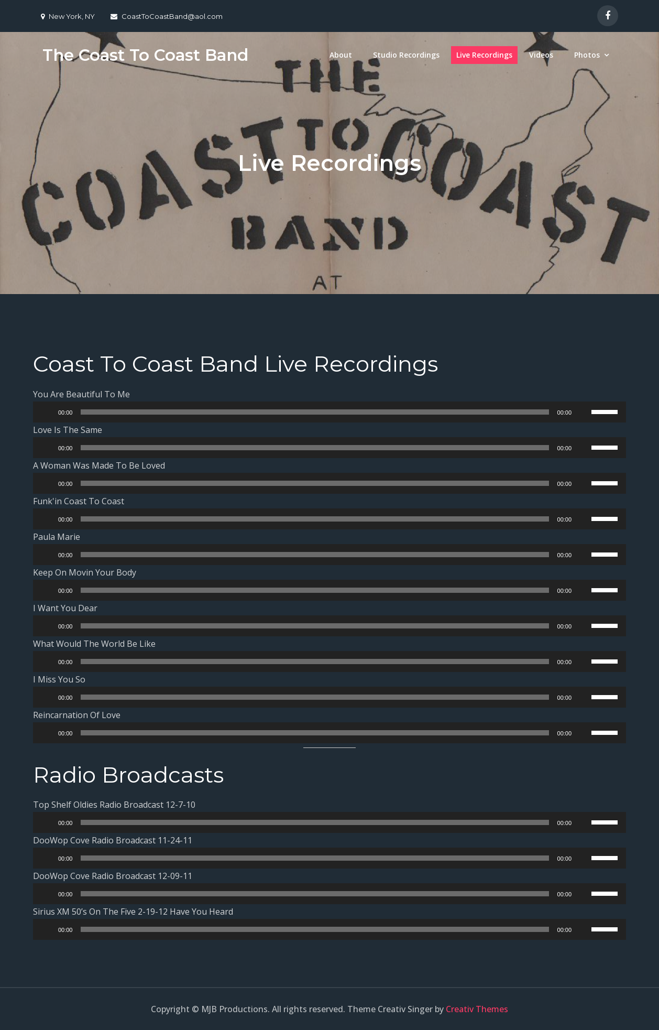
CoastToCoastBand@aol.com (167, 16)
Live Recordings (484, 55)
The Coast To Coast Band (148, 55)
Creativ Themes (477, 1009)
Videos (541, 55)
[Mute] (583, 412)
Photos (587, 55)
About (341, 55)
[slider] (314, 412)
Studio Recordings (406, 55)
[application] (329, 412)
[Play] (46, 412)
